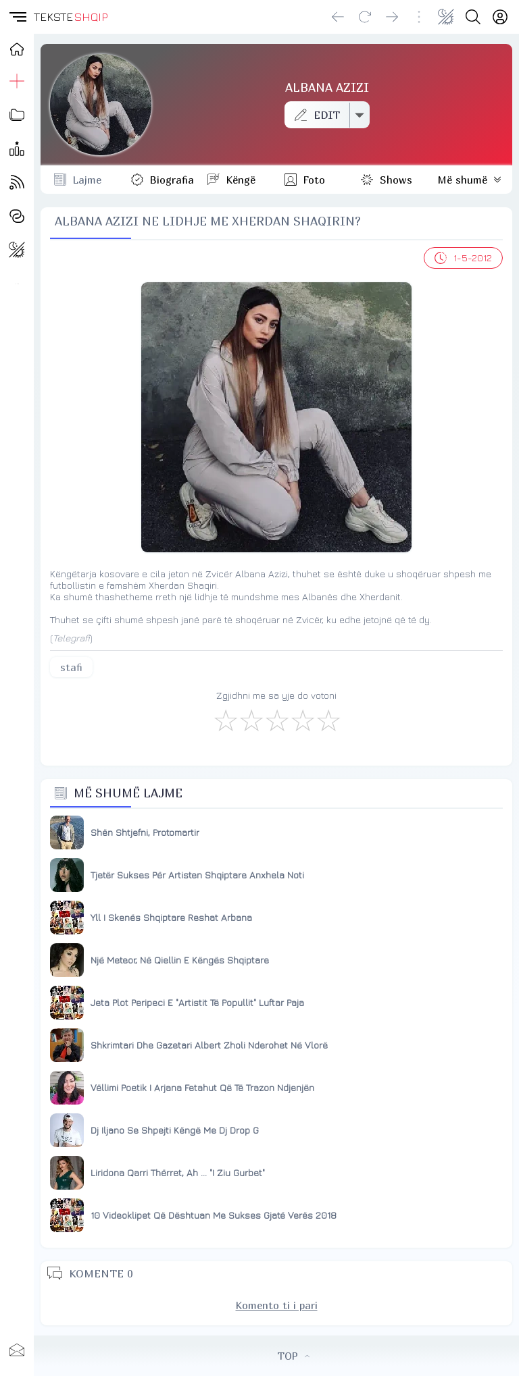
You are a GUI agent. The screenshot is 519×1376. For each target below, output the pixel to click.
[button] (17, 17)
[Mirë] (276, 719)
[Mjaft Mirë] (302, 719)
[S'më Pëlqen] (225, 719)
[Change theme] (446, 16)
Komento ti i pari (277, 1305)
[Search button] (473, 16)
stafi (71, 667)
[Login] (500, 16)
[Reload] (364, 16)
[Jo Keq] (251, 719)
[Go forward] (391, 16)
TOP (293, 1356)
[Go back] (337, 16)
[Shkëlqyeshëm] (328, 719)
